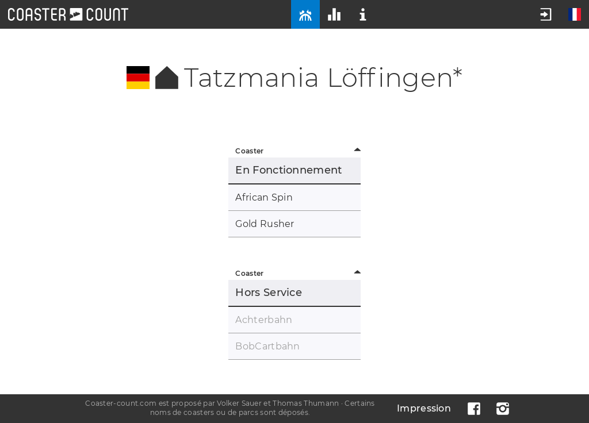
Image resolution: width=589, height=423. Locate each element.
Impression (424, 408)
